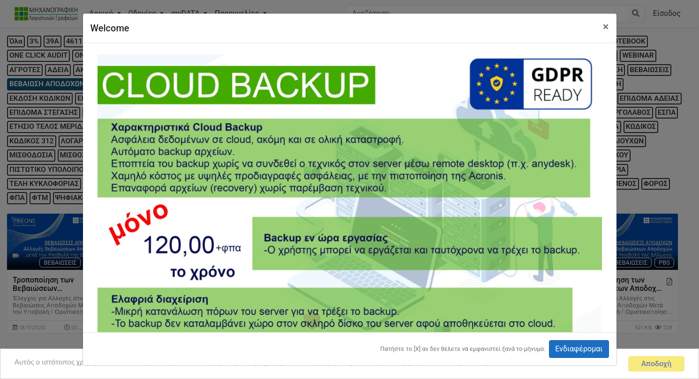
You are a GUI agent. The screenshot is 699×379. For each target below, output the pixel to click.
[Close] (605, 27)
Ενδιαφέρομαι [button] (578, 348)
